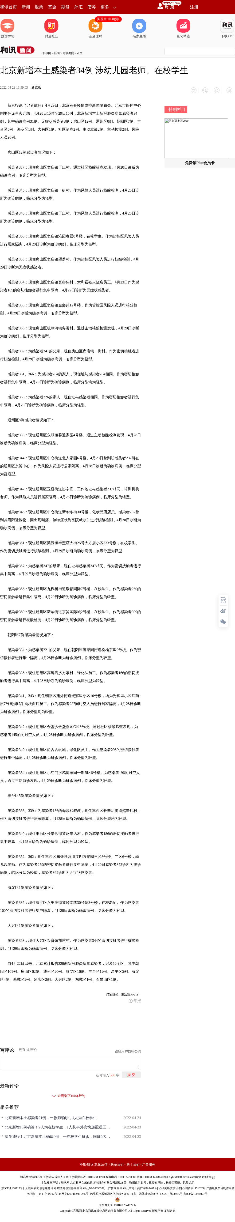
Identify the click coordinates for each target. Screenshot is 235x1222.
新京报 (36, 87)
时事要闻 (68, 53)
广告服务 (148, 1162)
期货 (65, 7)
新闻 (26, 7)
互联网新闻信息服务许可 (40, 1186)
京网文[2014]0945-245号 (73, 1192)
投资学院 (7, 28)
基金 (52, 7)
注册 (194, 7)
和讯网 (47, 53)
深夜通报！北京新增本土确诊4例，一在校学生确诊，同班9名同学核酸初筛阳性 (59, 1135)
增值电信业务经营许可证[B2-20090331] (81, 1186)
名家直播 (139, 28)
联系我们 (117, 1162)
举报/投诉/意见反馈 (94, 1162)
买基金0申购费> (108, 19)
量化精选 (183, 28)
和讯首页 (8, 7)
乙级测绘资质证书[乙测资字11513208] (182, 1186)
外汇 (78, 7)
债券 (91, 7)
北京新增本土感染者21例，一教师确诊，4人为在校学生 (51, 1116)
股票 (39, 7)
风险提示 (188, 1180)
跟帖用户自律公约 (128, 1049)
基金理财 (95, 28)
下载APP (227, 28)
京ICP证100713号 (12, 1186)
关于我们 (133, 1162)
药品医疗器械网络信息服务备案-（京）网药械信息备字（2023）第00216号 (136, 1192)
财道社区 (51, 28)
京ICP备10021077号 (195, 1192)
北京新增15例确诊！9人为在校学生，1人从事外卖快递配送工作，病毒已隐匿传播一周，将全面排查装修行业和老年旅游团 (59, 1125)
